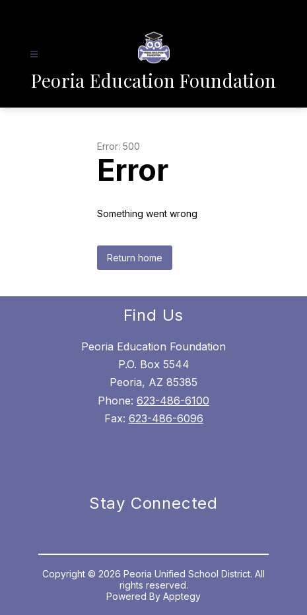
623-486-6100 (173, 400)
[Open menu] (34, 54)
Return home (134, 257)
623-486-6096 (166, 418)
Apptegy (182, 596)
